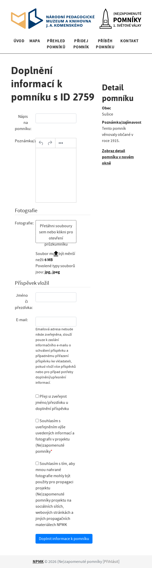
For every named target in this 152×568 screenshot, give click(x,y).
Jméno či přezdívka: (23, 301)
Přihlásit (111, 561)
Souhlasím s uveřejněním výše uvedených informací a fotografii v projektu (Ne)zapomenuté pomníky (55, 436)
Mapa (34, 41)
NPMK (38, 561)
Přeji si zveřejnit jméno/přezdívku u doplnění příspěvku (52, 402)
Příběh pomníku (105, 44)
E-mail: (22, 319)
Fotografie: (23, 223)
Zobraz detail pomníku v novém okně (118, 157)
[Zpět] (41, 143)
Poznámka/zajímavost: (23, 141)
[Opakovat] (49, 143)
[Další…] (60, 143)
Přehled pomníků (56, 44)
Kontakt (129, 41)
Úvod (19, 41)
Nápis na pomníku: (23, 122)
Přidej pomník (81, 44)
